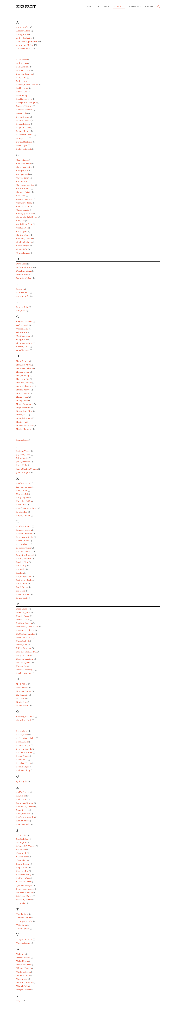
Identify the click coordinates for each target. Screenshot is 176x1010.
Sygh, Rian (21, 903)
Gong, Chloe (22, 339)
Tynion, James (23, 928)
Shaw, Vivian (22, 860)
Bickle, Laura (22, 88)
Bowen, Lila (21, 113)
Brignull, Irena (23, 127)
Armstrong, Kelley (25, 45)
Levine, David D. (24, 559)
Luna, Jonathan (23, 594)
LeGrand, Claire (23, 548)
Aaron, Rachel (23, 27)
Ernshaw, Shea (23, 293)
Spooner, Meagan (24, 885)
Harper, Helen (23, 372)
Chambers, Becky (24, 203)
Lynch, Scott (22, 598)
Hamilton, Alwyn (24, 365)
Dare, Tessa (21, 264)
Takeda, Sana (22, 914)
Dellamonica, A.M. (24, 267)
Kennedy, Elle (22, 494)
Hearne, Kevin (23, 393)
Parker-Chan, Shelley (26, 738)
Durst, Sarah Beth (24, 278)
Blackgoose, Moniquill (26, 103)
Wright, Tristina (23, 990)
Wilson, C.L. (22, 979)
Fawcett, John (22, 307)
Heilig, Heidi (22, 397)
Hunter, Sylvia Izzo (25, 425)
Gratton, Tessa (23, 347)
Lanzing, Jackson (24, 530)
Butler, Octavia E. (24, 149)
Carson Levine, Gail (25, 185)
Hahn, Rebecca (23, 361)
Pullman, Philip (23, 770)
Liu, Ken (20, 573)
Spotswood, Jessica (25, 889)
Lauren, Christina (24, 534)
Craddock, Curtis (24, 242)
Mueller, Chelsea (24, 673)
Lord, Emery (22, 587)
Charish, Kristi (23, 206)
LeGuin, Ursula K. (24, 551)
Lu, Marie (20, 591)
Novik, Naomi (23, 706)
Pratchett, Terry (23, 763)
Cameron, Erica (23, 163)
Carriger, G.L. (22, 171)
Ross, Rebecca (22, 810)
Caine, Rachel (22, 160)
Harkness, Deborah (25, 368)
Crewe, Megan (23, 246)
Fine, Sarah (21, 311)
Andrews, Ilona (23, 31)
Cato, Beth (21, 196)
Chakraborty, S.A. (24, 199)
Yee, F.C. (20, 1001)
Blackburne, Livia (24, 99)
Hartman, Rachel (24, 383)
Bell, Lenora (22, 81)
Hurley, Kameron (24, 429)
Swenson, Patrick (24, 900)
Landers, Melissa (24, 526)
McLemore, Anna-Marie (27, 627)
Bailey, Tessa (22, 63)
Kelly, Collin (22, 491)
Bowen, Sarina (23, 117)
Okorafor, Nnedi (24, 720)
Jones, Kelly (21, 465)
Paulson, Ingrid (23, 745)
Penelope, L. (22, 760)
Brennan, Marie (23, 120)
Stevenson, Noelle (24, 892)
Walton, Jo (21, 954)
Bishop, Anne (22, 92)
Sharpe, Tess (22, 857)
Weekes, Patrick (23, 957)
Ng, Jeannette (22, 695)
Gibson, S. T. (22, 332)
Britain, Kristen (23, 131)
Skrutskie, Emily (24, 875)
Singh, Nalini (22, 868)
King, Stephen (22, 498)
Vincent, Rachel (23, 943)
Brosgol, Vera (22, 138)
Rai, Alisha (21, 796)
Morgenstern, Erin (25, 659)
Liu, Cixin (21, 569)
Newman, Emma (24, 691)
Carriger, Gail (22, 174)
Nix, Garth (21, 698)
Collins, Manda (23, 235)
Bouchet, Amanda (24, 110)
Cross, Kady (22, 249)
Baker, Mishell (23, 67)
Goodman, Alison (24, 343)
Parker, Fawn (22, 731)
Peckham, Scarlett (24, 752)
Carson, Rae (22, 181)
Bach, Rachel (22, 60)
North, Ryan (22, 702)
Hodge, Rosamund (25, 404)
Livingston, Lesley (24, 580)
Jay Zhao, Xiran (23, 455)
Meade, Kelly (22, 645)
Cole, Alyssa (22, 231)
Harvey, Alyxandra (25, 386)
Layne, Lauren (23, 541)
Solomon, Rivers (24, 882)
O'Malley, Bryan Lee (25, 717)
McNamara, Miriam (25, 630)
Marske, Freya (23, 616)
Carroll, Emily (23, 178)
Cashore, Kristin (24, 192)
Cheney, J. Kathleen (25, 214)
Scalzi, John (21, 842)
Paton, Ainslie (22, 742)
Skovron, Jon (22, 871)
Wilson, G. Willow (24, 982)
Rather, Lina (22, 799)
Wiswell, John (22, 986)
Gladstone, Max (23, 336)
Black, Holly (22, 95)
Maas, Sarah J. (22, 609)
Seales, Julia (21, 850)
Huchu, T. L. (22, 415)
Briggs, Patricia (23, 124)
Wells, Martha (22, 961)
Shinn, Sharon (23, 864)
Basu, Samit (21, 78)
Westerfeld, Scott (24, 965)
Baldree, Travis (23, 70)
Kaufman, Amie (23, 483)
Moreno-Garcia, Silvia (26, 652)
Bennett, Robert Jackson (27, 85)
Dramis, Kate (22, 275)
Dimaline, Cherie (24, 271)
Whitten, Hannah (24, 968)
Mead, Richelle (23, 641)
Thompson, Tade (24, 921)
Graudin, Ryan (23, 350)
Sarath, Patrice (23, 839)
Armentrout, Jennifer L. (27, 42)
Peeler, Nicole (22, 756)
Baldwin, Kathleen (24, 74)
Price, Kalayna (23, 767)
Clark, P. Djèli (22, 228)
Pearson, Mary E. (24, 749)
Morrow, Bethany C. (25, 670)
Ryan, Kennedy (23, 824)
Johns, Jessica (22, 458)
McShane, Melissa (24, 637)
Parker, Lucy (22, 735)
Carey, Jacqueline (24, 167)
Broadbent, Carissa (25, 135)
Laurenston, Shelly (25, 537)
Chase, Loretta (23, 210)
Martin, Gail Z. (23, 620)
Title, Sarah (21, 925)
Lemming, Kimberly (25, 555)
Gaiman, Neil (22, 329)
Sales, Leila (21, 835)
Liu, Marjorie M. (24, 576)
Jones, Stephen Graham (27, 469)
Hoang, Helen (22, 400)
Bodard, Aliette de (24, 106)
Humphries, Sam (24, 418)
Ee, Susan (20, 289)
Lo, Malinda (22, 584)
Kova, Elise (21, 505)
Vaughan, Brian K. (24, 939)
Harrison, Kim (23, 379)
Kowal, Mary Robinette (27, 508)
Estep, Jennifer (23, 296)
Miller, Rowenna (24, 648)
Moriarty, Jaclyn (24, 662)
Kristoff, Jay (21, 512)
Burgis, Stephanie (24, 142)
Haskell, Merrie (23, 390)
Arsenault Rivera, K (25, 49)
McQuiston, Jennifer (25, 634)
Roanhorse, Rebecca (25, 807)
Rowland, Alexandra (25, 817)
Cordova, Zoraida (24, 239)
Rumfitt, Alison (23, 821)
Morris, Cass (22, 666)
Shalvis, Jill (21, 853)
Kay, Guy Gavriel (24, 487)
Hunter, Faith (22, 422)
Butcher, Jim (22, 145)
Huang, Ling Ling (24, 411)
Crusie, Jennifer (23, 253)
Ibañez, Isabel (22, 440)
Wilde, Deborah (23, 972)
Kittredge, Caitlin (24, 501)
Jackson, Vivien (23, 451)
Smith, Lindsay (23, 878)
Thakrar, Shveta (23, 918)
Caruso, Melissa (23, 188)
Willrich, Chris (23, 975)
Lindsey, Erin (22, 562)
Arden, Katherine (24, 38)
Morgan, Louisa (23, 655)
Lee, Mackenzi (23, 544)
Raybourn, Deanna (25, 803)
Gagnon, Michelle (24, 322)
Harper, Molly (23, 375)
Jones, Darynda (23, 462)
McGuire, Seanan (24, 623)
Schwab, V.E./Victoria (26, 846)
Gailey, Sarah (22, 325)
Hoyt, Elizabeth (23, 408)
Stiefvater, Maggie (24, 896)
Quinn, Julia (22, 781)
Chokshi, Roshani (24, 224)
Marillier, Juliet (23, 612)
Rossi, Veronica (23, 814)
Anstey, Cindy (22, 34)
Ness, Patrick (22, 688)
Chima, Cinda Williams (27, 217)
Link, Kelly (21, 566)
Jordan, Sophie (23, 472)
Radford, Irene (23, 792)
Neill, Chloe (22, 684)
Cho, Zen (20, 221)
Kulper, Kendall (23, 515)
